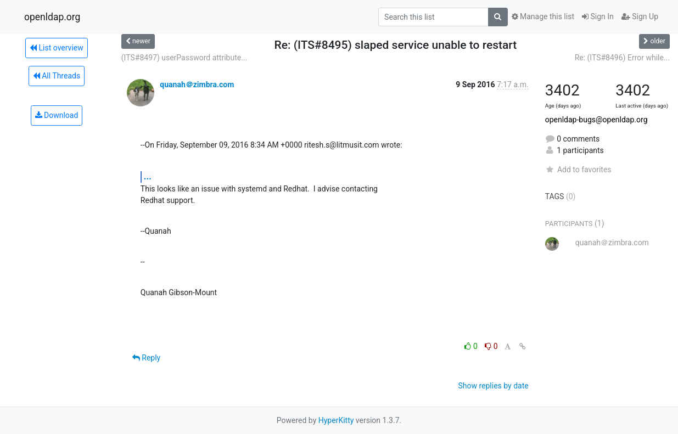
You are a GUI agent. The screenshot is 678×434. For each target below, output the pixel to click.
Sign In (598, 16)
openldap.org (52, 17)
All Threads (56, 75)
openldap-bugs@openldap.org (596, 119)
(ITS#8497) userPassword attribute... (184, 57)
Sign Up (639, 16)
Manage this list (543, 16)
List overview (56, 47)
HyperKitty (336, 420)
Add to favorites (578, 169)
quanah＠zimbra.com (197, 84)
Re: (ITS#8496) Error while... (622, 57)
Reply (146, 357)
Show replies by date (493, 385)
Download (57, 115)
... (148, 176)
